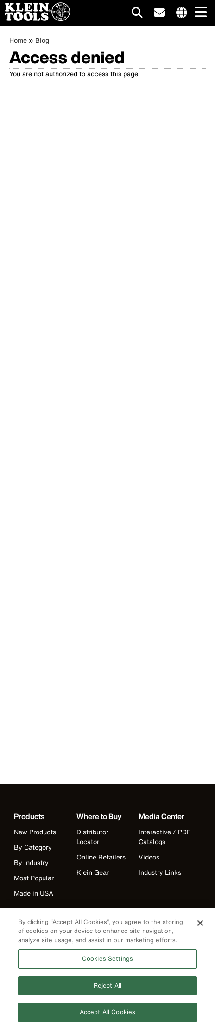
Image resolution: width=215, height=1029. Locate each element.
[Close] (200, 926)
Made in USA (33, 893)
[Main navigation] (199, 13)
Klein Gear (92, 872)
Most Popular (34, 878)
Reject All (107, 988)
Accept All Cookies (107, 1015)
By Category (33, 847)
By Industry (31, 862)
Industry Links (160, 872)
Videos (149, 857)
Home (18, 40)
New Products (35, 832)
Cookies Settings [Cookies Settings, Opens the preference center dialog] (107, 961)
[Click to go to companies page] (181, 13)
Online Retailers (101, 857)
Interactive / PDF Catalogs (164, 836)
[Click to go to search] (137, 14)
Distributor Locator (92, 836)
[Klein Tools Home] (35, 18)
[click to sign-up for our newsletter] (159, 13)
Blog (42, 40)
